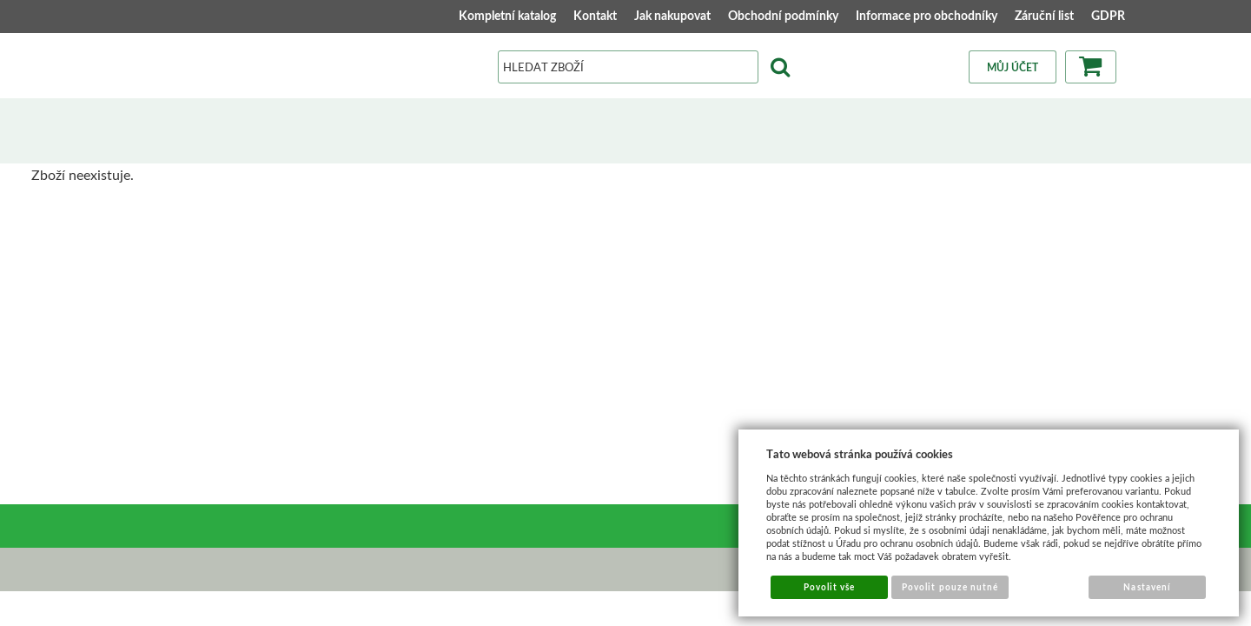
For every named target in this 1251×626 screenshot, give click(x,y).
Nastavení (1146, 587)
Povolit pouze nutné (950, 587)
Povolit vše (829, 587)
